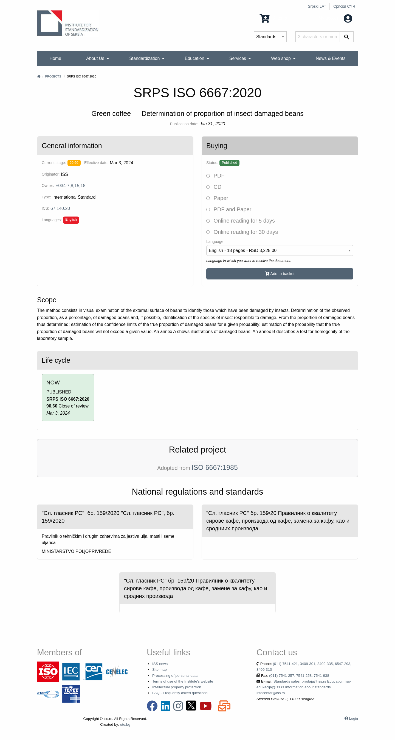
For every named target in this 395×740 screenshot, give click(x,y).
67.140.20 (60, 208)
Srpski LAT (317, 6)
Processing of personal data (175, 676)
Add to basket (279, 273)
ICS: (45, 208)
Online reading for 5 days (240, 221)
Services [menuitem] (237, 58)
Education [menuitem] (194, 58)
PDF (215, 176)
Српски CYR (344, 6)
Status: (212, 162)
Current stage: (54, 162)
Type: (46, 197)
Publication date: (184, 124)
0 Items (273, 18)
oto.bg (125, 724)
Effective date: (96, 162)
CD (213, 187)
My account (335, 18)
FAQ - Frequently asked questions (180, 693)
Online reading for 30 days (242, 232)
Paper (217, 198)
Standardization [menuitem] (144, 58)
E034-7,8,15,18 (70, 185)
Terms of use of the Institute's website (182, 681)
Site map (159, 669)
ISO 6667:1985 (215, 467)
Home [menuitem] (55, 58)
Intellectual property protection (176, 687)
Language (214, 241)
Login (353, 718)
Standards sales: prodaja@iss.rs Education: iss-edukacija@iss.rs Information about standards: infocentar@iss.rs (303, 687)
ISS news (160, 664)
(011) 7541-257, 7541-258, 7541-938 (299, 676)
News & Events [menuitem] (330, 58)
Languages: (52, 220)
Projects (53, 76)
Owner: (48, 185)
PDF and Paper (228, 209)
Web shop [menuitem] (281, 58)
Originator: (51, 174)
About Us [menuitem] (95, 58)
